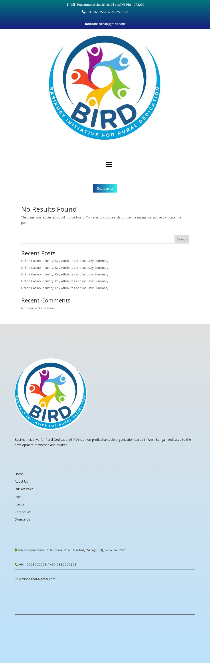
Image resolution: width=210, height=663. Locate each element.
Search (182, 239)
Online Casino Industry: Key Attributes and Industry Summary (64, 261)
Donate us (105, 188)
